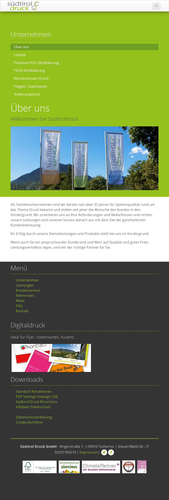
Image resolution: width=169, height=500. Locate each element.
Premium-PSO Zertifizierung (36, 62)
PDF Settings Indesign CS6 (37, 396)
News (20, 300)
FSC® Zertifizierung (29, 70)
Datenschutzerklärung (34, 417)
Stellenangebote (27, 94)
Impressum (89, 452)
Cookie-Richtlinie (29, 422)
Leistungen (25, 285)
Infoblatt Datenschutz (33, 406)
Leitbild (20, 54)
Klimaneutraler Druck (31, 78)
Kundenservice (28, 290)
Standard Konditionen (34, 391)
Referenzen (25, 295)
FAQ (19, 305)
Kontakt (22, 311)
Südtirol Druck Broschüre (36, 401)
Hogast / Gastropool (30, 86)
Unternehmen (27, 280)
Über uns (21, 47)
